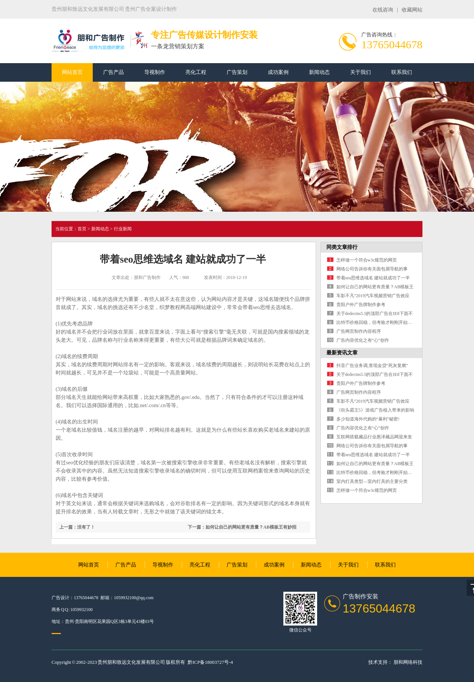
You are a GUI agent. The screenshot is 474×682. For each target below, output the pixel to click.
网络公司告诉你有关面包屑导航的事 (372, 269)
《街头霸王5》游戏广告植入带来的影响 (375, 410)
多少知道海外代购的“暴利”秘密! (368, 419)
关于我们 (360, 72)
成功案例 (278, 72)
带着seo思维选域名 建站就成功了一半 (373, 277)
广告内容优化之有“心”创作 (362, 340)
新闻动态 (319, 72)
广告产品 (113, 72)
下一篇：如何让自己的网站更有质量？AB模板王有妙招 (242, 527)
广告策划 (237, 72)
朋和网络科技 (408, 662)
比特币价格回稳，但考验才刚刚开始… (374, 322)
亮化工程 (195, 72)
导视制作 (154, 72)
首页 (82, 228)
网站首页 (72, 72)
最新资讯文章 (342, 352)
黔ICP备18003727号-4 (210, 662)
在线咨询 (382, 10)
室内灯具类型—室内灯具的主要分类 (372, 481)
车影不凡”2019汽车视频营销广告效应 (372, 295)
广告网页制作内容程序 (358, 331)
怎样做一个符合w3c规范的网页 (366, 260)
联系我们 (401, 72)
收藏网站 (412, 10)
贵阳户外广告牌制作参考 (360, 304)
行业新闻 (123, 228)
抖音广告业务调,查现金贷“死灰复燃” (372, 365)
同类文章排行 (342, 247)
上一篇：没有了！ (77, 527)
